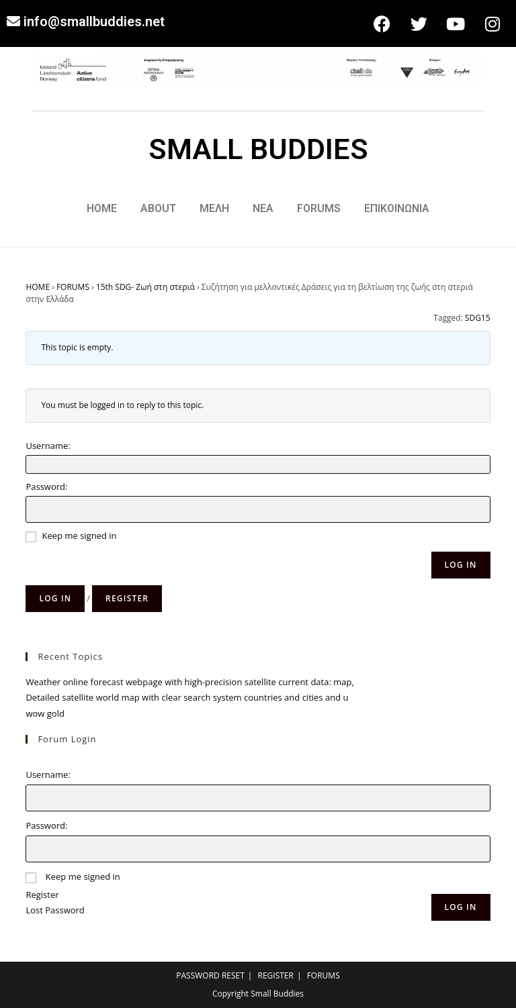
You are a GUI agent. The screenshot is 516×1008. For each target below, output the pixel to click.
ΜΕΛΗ (214, 208)
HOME (102, 208)
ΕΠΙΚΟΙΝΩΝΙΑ (396, 208)
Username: (48, 446)
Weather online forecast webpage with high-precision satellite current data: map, (189, 682)
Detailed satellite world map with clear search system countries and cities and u (187, 697)
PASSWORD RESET (210, 975)
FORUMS (319, 208)
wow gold (45, 713)
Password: (46, 487)
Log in (55, 598)
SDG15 (477, 317)
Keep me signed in (79, 536)
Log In (461, 564)
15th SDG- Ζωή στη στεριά (145, 287)
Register (126, 598)
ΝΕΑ (263, 208)
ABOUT (158, 208)
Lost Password (55, 910)
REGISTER (276, 975)
